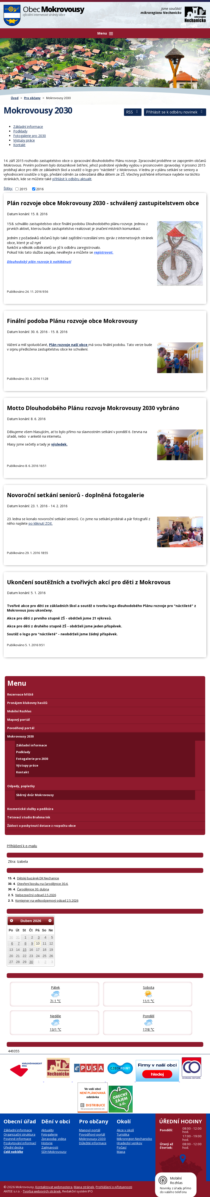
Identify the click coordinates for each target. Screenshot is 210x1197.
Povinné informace (17, 1139)
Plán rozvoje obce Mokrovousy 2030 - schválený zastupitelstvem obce (103, 203)
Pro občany (32, 98)
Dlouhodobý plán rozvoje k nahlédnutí (39, 261)
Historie (47, 1143)
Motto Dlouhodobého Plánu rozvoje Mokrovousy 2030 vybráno (93, 408)
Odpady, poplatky (21, 786)
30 (11, 937)
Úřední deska (13, 1147)
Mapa (121, 1151)
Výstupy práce (24, 140)
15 (24, 950)
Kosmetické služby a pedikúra (30, 809)
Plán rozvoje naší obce (68, 344)
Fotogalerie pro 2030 (29, 135)
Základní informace (28, 126)
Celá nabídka (13, 1151)
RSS (132, 112)
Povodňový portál (20, 728)
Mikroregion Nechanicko (134, 1139)
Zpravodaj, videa (53, 1139)
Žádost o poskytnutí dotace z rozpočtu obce (41, 826)
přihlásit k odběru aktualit (72, 179)
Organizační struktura (19, 1134)
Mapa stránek (84, 1187)
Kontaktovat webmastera (53, 1187)
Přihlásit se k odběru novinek (175, 112)
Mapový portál (18, 720)
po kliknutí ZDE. (41, 523)
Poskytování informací (20, 1143)
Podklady (20, 131)
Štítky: (8, 188)
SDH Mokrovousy (54, 1151)
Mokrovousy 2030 (20, 736)
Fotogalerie (49, 1134)
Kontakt (19, 145)
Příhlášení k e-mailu (22, 846)
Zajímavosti (49, 1147)
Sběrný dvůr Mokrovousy (35, 795)
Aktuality (47, 1130)
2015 (23, 189)
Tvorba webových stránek (42, 1191)
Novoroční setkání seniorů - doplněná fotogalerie (75, 495)
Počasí (121, 1147)
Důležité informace (92, 1143)
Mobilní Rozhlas (19, 711)
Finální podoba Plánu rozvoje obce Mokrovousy (72, 321)
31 (18, 937)
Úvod (15, 98)
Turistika (123, 1134)
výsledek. (59, 444)
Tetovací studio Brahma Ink (28, 817)
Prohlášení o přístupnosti (114, 1187)
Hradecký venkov (129, 1143)
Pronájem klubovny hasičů (27, 703)
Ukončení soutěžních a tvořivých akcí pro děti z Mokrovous (88, 582)
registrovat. (103, 252)
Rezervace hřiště (20, 694)
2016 (40, 189)
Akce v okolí (125, 1130)
